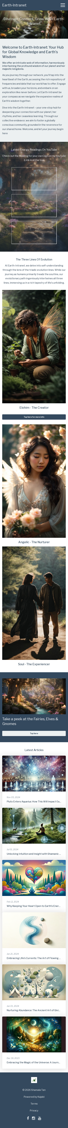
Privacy (34, 1110)
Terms (34, 1103)
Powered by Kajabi (34, 1096)
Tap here (34, 733)
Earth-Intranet (14, 5)
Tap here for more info (34, 417)
